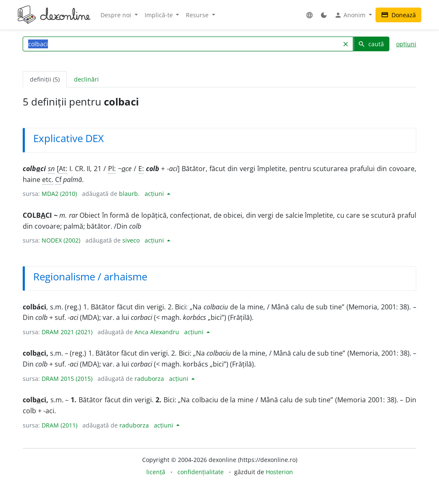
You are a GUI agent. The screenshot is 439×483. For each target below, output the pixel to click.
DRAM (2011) (59, 425)
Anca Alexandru (157, 332)
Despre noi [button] (116, 15)
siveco (131, 240)
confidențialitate (200, 472)
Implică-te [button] (160, 15)
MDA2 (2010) (59, 194)
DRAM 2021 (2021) (67, 332)
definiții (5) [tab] (45, 79)
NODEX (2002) (61, 240)
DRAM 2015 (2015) (67, 379)
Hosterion (279, 472)
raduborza (149, 379)
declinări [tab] (86, 79)
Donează (398, 15)
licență (155, 472)
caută (371, 44)
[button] (309, 15)
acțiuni (155, 194)
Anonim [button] (350, 15)
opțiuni (406, 44)
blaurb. (129, 194)
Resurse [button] (198, 15)
